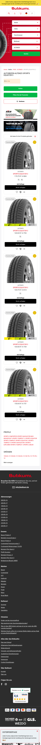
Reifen (20, 88)
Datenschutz (5, 656)
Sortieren (21, 101)
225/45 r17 (4, 503)
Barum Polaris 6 (6, 541)
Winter (3, 607)
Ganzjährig (4, 610)
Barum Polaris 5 (6, 535)
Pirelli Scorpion (5, 552)
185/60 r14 (4, 520)
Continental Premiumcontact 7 (10, 543)
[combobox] (26, 22)
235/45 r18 (4, 514)
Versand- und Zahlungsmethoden (11, 651)
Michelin (3, 584)
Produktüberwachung (24, 192)
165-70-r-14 (28, 456)
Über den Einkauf (6, 642)
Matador (3, 581)
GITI (2, 575)
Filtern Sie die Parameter (20, 95)
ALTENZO (19, 69)
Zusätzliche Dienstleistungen (10, 654)
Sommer (3, 604)
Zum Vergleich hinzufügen (20, 192)
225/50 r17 (4, 526)
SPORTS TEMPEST (9, 440)
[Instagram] (5, 684)
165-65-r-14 (21, 456)
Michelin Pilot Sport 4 (7, 549)
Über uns (3, 674)
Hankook (4, 578)
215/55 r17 (4, 511)
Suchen (26, 54)
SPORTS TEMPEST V (18, 438)
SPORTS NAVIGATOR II (18, 442)
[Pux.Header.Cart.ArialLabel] (20, 13)
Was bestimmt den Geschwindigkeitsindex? (14, 623)
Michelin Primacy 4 (7, 555)
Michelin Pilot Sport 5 (7, 558)
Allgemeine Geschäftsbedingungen (11, 645)
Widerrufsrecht (5, 648)
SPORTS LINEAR (28, 445)
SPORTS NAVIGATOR (23, 436)
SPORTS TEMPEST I (17, 445)
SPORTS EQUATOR (31, 438)
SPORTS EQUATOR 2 (22, 440)
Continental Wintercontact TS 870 (11, 546)
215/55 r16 (4, 523)
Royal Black (4, 595)
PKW (14, 69)
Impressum (4, 659)
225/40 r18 (4, 509)
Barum (3, 570)
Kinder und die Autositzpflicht (10, 620)
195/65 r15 (4, 506)
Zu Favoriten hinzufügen (17, 192)
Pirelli (2, 590)
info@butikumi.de (22, 487)
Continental (4, 573)
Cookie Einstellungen (7, 662)
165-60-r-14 (14, 456)
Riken (2, 592)
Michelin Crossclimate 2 (8, 538)
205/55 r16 (4, 500)
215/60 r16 (4, 517)
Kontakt (3, 671)
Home (5, 69)
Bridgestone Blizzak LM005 (9, 561)
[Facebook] (1, 684)
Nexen (3, 587)
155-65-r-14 (7, 456)
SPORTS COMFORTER (10, 436)
